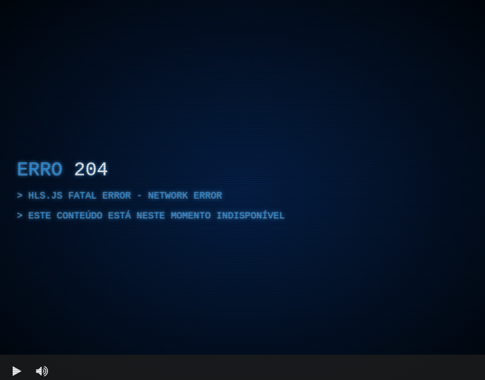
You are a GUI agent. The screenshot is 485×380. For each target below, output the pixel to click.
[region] (242, 190)
